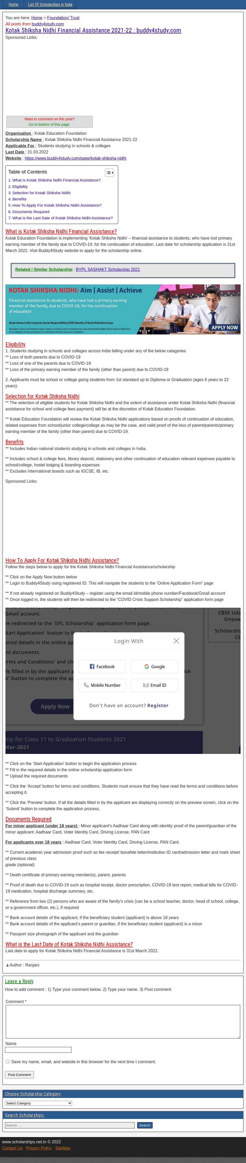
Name (11, 1050)
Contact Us (12, 1154)
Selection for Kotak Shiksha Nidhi (41, 193)
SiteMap (63, 1154)
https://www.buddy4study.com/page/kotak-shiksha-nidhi (75, 158)
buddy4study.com (48, 24)
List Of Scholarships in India (50, 4)
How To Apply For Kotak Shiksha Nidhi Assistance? (57, 205)
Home (13, 4)
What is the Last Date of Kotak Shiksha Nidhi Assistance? (62, 218)
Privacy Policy (39, 1154)
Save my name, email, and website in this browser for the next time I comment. (83, 1068)
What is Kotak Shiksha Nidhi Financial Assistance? (56, 180)
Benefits (19, 199)
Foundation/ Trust (63, 18)
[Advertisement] (49, 77)
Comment (16, 1001)
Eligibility (20, 186)
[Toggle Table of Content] (107, 172)
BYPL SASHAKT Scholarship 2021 (108, 269)
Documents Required (31, 211)
